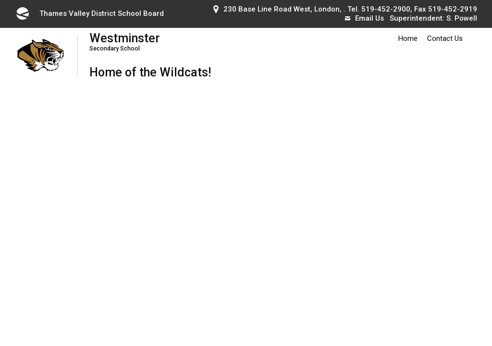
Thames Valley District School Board (89, 13)
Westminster (150, 41)
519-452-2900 (385, 9)
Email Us (364, 18)
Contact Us (445, 38)
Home (408, 38)
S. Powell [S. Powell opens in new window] (461, 18)
